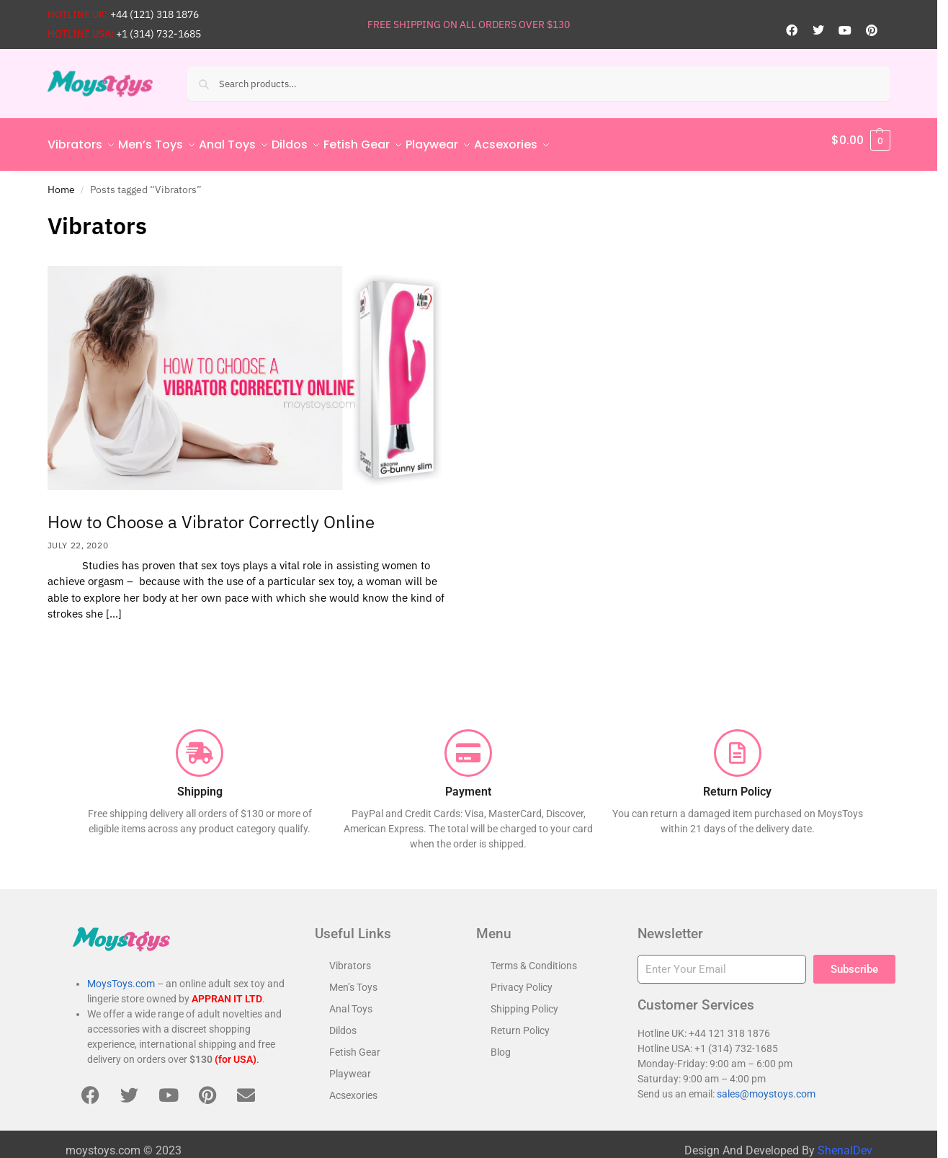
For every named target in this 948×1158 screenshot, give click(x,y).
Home (61, 180)
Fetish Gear (354, 1044)
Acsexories (353, 1087)
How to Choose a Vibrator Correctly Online (211, 513)
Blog (501, 1044)
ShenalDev (845, 1142)
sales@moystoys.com (766, 1086)
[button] (860, 140)
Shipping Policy (524, 1001)
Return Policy (520, 1022)
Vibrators (350, 957)
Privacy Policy (522, 979)
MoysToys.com (121, 975)
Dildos (343, 1022)
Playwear (350, 1066)
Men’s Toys (353, 979)
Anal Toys (350, 1001)
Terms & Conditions (534, 957)
